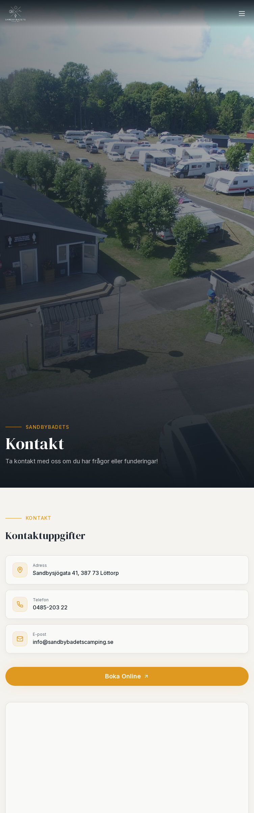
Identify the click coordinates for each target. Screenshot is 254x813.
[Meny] (242, 13)
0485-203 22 (50, 607)
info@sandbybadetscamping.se (73, 641)
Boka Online (127, 676)
